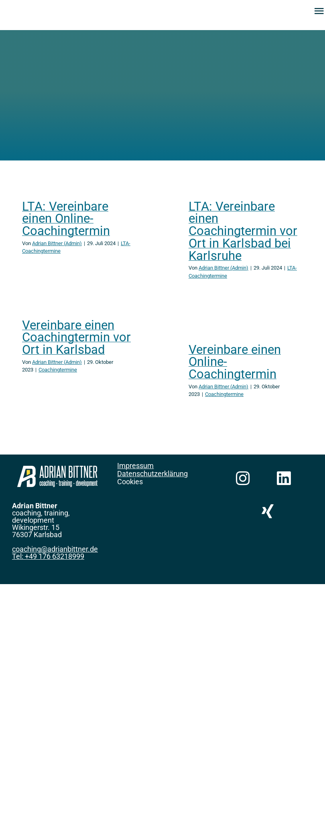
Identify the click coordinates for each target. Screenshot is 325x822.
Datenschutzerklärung (152, 473)
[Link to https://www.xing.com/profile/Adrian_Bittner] (268, 511)
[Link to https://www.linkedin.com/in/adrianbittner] (283, 478)
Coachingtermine (58, 370)
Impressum (135, 465)
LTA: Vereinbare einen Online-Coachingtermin (66, 218)
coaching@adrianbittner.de (55, 549)
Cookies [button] (130, 481)
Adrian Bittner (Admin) (57, 243)
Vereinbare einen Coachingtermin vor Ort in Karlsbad (76, 337)
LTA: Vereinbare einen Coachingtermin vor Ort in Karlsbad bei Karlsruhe (243, 231)
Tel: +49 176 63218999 (48, 556)
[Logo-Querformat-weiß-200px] (57, 470)
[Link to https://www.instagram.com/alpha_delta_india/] (243, 478)
